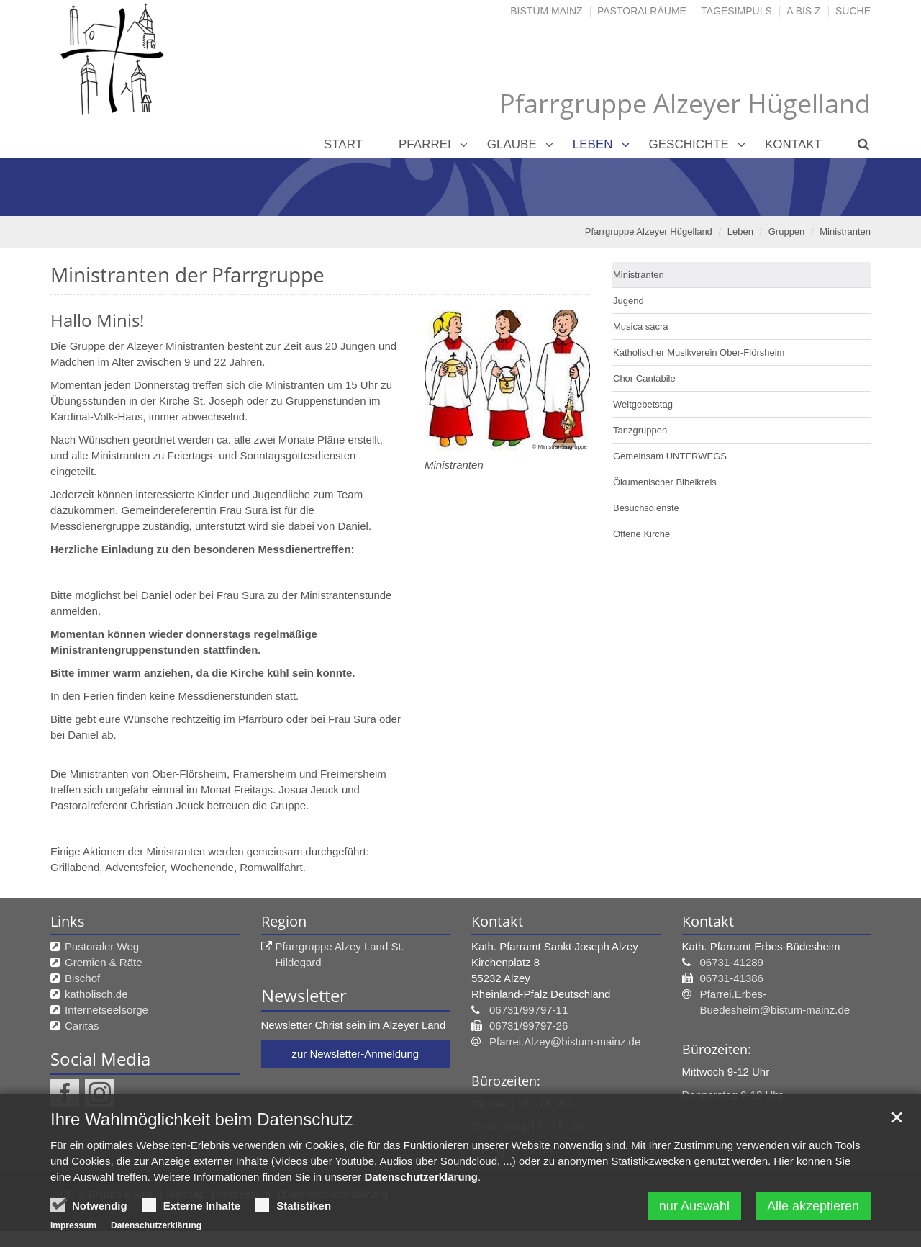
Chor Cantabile (644, 378)
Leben (593, 144)
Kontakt (793, 144)
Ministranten (845, 231)
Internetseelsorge (106, 1010)
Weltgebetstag (643, 404)
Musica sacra (640, 326)
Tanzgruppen (640, 430)
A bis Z (803, 11)
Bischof (82, 978)
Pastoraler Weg (102, 946)
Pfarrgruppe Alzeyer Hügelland (648, 231)
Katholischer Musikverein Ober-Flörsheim (698, 352)
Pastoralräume (641, 11)
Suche (853, 11)
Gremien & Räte (103, 962)
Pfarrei (425, 144)
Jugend (628, 300)
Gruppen (786, 231)
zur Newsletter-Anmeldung (355, 1054)
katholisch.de (96, 994)
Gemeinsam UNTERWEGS (670, 456)
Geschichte (689, 144)
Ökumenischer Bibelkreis (665, 482)
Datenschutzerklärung (421, 1178)
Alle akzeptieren (813, 1207)
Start (343, 144)
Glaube (512, 144)
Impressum (73, 1227)
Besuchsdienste (646, 508)
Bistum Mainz (546, 11)
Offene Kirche (641, 533)
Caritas (82, 1025)
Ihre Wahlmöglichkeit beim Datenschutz (201, 1120)
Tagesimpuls (736, 11)
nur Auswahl (694, 1207)
